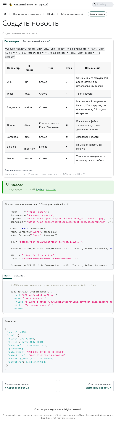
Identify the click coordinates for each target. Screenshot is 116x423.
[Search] (103, 4)
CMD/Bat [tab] (19, 275)
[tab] (36, 41)
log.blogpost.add (46, 189)
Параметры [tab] (11, 41)
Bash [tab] (7, 275)
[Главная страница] (5, 14)
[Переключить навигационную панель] (4, 4)
